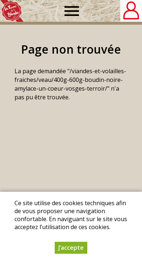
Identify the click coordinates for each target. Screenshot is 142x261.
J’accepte (71, 248)
